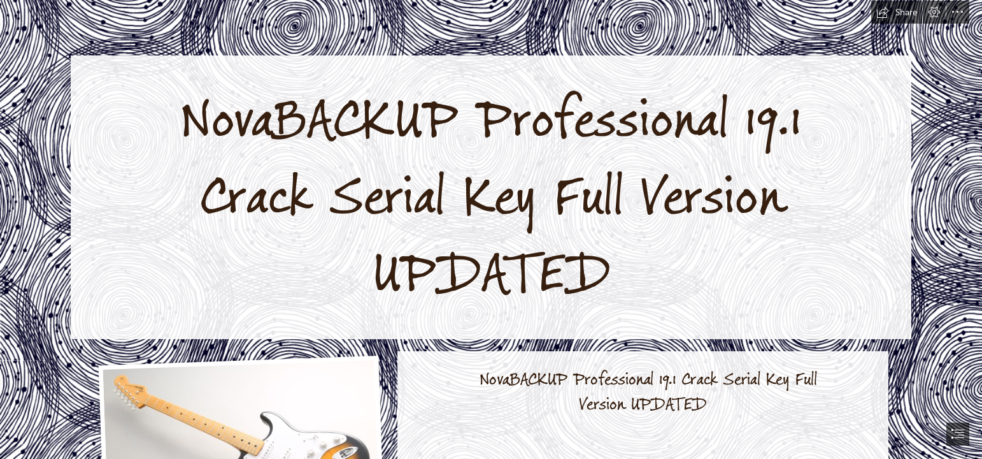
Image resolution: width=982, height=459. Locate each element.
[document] (491, 229)
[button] (896, 12)
